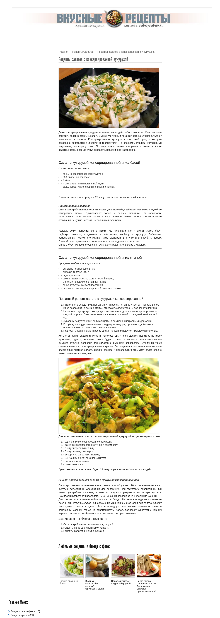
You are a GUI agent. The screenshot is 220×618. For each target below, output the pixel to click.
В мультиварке (50, 35)
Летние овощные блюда (69, 582)
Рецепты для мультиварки (26, 115)
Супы (160, 35)
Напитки (15, 93)
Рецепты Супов (19, 134)
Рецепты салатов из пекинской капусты (86, 527)
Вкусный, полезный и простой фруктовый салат (94, 585)
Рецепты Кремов (20, 119)
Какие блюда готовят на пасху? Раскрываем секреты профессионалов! (146, 586)
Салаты (133, 35)
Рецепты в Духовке (22, 104)
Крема (118, 35)
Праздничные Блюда (23, 97)
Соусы (147, 35)
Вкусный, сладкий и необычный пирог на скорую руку (187, 220)
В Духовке (72, 35)
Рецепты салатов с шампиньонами (83, 530)
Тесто (173, 35)
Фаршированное (20, 145)
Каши (14, 89)
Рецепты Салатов (83, 51)
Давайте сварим (20, 74)
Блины (88, 35)
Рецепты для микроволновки (27, 112)
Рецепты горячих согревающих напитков (186, 186)
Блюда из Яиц (19, 66)
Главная (63, 51)
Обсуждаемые (201, 82)
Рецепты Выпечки (21, 108)
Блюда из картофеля (23, 59)
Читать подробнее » (200, 116)
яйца (99, 506)
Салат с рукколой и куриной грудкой (121, 582)
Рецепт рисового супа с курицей (187, 89)
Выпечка (104, 35)
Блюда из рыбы (20, 63)
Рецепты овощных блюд (25, 123)
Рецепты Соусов (20, 130)
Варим (200, 35)
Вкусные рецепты (23, 35)
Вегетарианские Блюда (24, 70)
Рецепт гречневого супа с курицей (188, 121)
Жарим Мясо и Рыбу (23, 85)
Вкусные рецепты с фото (124, 608)
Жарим (186, 35)
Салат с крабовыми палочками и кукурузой (88, 524)
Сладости (16, 138)
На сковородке (152, 213)
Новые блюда (178, 82)
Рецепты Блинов (20, 100)
